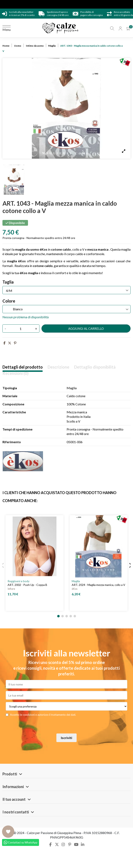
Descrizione (58, 367)
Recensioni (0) (15, 373)
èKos (74, 588)
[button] (58, 616)
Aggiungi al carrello (86, 328)
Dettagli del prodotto (22, 367)
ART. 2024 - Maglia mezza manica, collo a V (98, 584)
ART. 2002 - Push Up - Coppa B (27, 584)
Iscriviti (66, 738)
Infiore (11, 588)
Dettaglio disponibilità (95, 367)
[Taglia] (66, 290)
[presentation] (59, 726)
